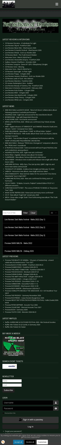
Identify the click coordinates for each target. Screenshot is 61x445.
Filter (25, 212)
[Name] (12, 380)
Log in (30, 426)
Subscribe (8, 390)
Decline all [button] (30, 442)
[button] (3, 442)
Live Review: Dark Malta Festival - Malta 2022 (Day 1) (25, 219)
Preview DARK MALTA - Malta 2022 (18, 243)
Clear (33, 212)
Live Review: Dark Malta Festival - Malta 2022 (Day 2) (25, 227)
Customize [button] (42, 442)
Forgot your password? (13, 431)
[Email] (12, 385)
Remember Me (10, 413)
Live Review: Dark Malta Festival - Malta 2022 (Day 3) (25, 235)
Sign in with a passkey (31, 420)
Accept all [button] (18, 442)
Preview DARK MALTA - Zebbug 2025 (19, 251)
